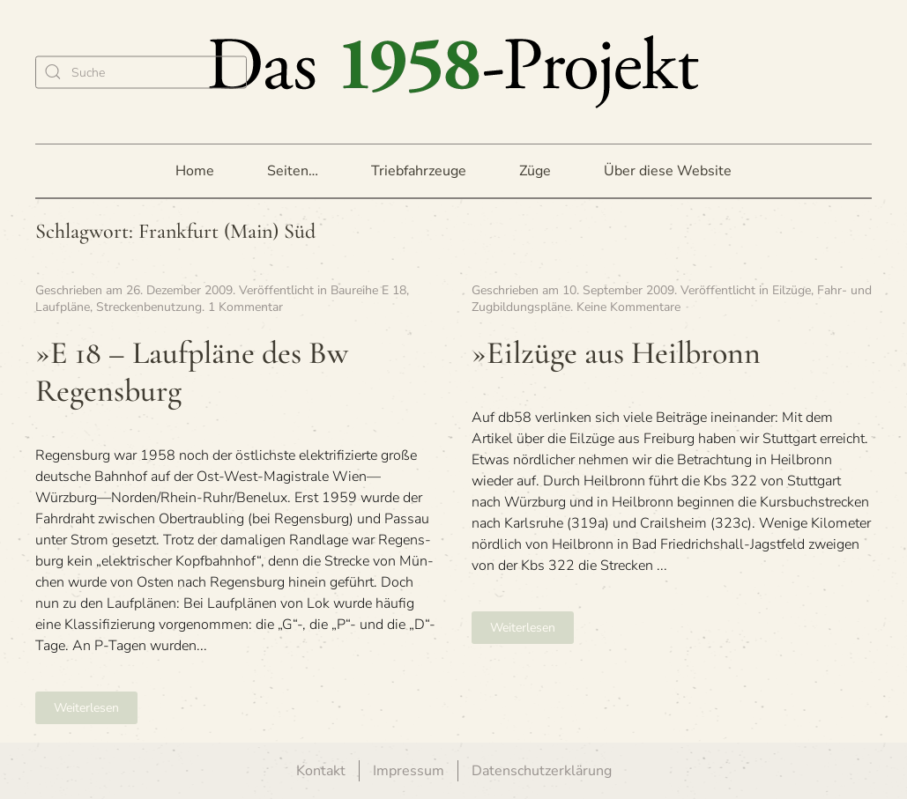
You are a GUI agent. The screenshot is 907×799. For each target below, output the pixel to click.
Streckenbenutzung (149, 307)
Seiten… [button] (292, 171)
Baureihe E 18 (368, 290)
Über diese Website (668, 171)
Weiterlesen (86, 707)
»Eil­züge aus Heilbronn (616, 353)
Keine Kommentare (628, 307)
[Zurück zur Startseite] (454, 71)
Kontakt (321, 771)
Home (194, 171)
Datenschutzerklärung (542, 771)
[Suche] (141, 71)
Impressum (408, 771)
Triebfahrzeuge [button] (418, 171)
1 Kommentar (245, 307)
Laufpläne (62, 307)
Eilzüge (791, 290)
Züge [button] (535, 171)
